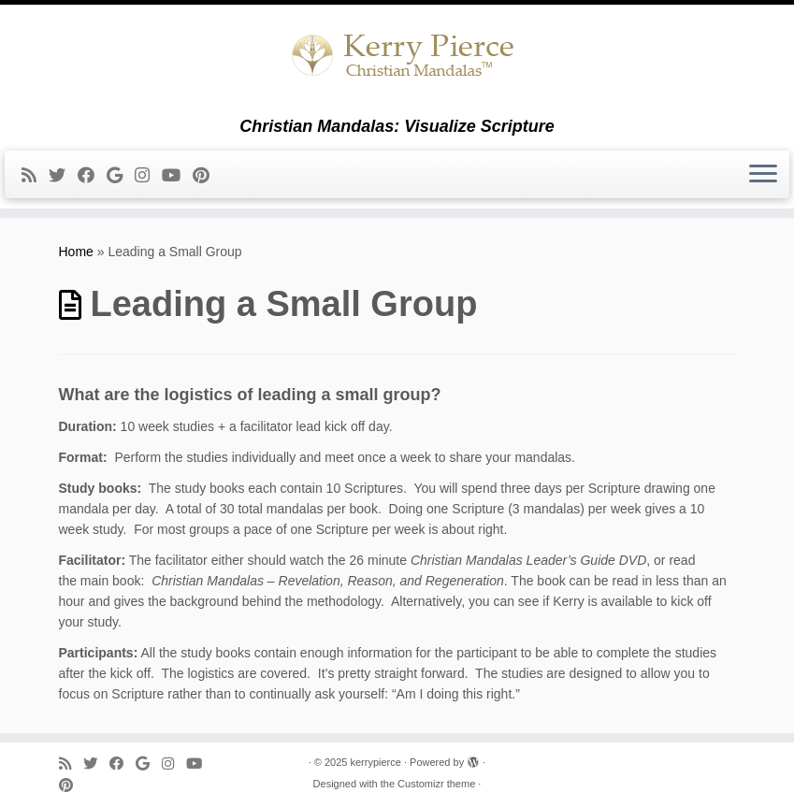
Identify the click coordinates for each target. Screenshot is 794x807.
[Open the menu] (763, 175)
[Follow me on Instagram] (148, 175)
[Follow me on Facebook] (92, 175)
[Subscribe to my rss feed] (35, 175)
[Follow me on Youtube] (177, 175)
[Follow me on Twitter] (63, 175)
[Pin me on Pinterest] (207, 175)
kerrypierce (375, 762)
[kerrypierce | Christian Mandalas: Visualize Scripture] (397, 61)
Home (76, 251)
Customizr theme (436, 783)
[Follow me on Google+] (121, 175)
